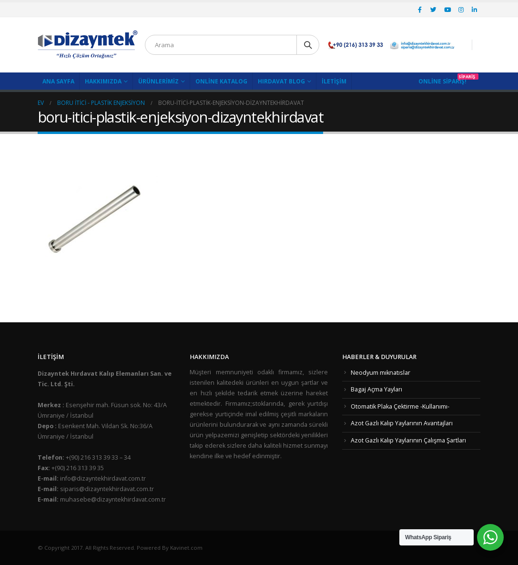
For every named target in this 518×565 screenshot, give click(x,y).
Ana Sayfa (58, 81)
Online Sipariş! (442, 81)
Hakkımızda (103, 81)
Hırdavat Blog (281, 81)
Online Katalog (221, 81)
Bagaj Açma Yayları (376, 389)
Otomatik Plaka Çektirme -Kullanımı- (400, 406)
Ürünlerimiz (158, 81)
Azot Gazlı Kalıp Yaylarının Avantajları (402, 423)
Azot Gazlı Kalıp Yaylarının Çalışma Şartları (408, 440)
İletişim (334, 81)
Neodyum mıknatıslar (380, 373)
